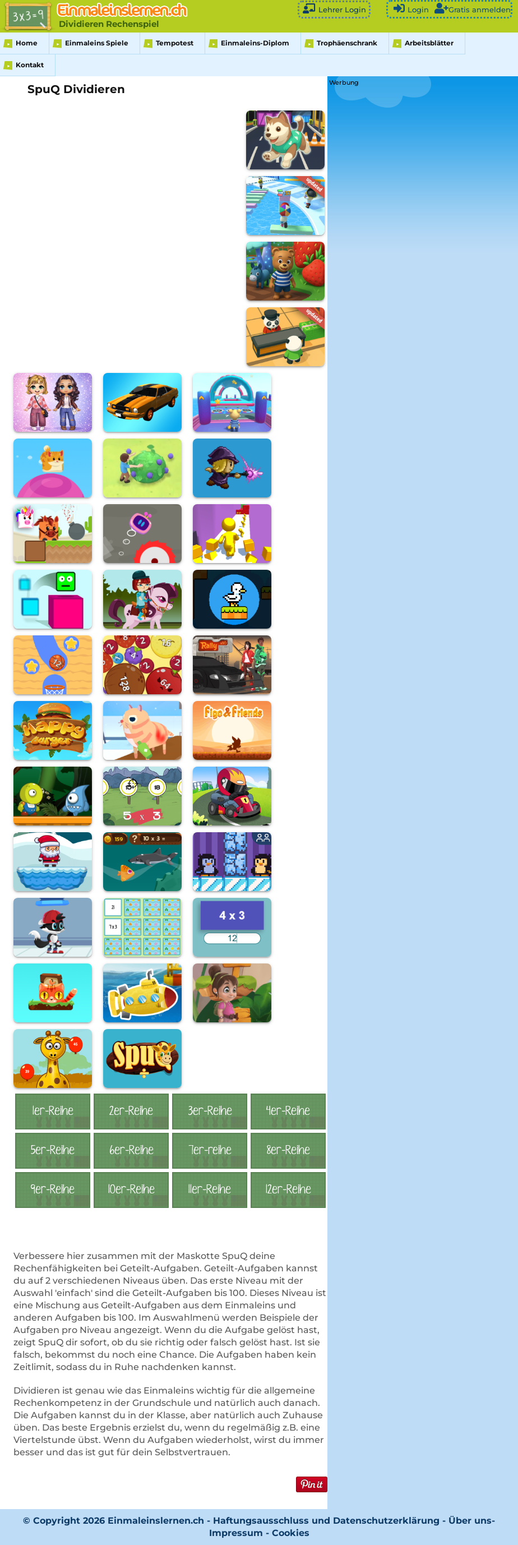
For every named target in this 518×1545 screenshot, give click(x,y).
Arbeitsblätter (429, 43)
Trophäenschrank (347, 43)
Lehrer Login (334, 8)
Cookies (290, 1533)
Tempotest (174, 43)
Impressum (236, 1533)
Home (27, 43)
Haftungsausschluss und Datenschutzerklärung (326, 1520)
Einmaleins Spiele (96, 43)
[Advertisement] (413, 159)
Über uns (470, 1520)
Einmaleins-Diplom (255, 43)
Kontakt (30, 65)
